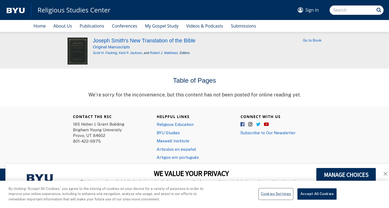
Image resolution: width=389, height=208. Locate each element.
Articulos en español (176, 149)
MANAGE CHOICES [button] (346, 175)
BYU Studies (168, 132)
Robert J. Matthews (164, 53)
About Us (62, 26)
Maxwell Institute (173, 140)
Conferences (124, 26)
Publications (92, 26)
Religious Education (175, 124)
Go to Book (312, 40)
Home (39, 26)
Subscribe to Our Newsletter (268, 132)
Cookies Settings (276, 196)
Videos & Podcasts (204, 26)
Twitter (258, 124)
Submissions (243, 26)
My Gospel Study (162, 26)
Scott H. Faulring (105, 53)
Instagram (250, 124)
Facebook (242, 124)
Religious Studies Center (74, 10)
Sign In (312, 10)
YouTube (266, 124)
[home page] (15, 10)
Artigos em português (178, 157)
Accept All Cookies (317, 196)
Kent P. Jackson (130, 53)
